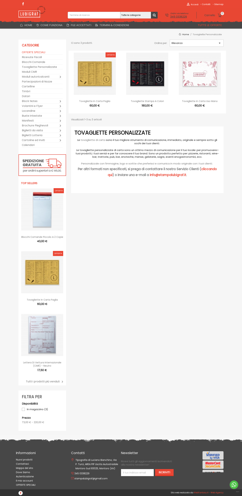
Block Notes (29, 101)
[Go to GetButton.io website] (234, 492)
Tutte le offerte (209, 25)
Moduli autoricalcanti (35, 77)
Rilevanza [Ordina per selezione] (197, 43)
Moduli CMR (29, 72)
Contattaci (22, 464)
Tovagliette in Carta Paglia (42, 299)
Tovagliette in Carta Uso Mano (200, 101)
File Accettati (80, 25)
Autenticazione (25, 476)
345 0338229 (178, 17)
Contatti (206, 4)
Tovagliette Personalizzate (39, 67)
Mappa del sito (24, 468)
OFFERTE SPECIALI (33, 52)
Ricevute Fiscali (32, 57)
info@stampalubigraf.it (168, 175)
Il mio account (24, 480)
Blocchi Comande (33, 62)
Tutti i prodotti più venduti (45, 382)
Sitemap (219, 4)
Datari (26, 96)
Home (28, 25)
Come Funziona (51, 25)
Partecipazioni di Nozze (37, 81)
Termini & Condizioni (114, 25)
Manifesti (28, 121)
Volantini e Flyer (32, 106)
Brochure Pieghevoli (35, 125)
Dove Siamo (23, 472)
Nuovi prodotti (24, 459)
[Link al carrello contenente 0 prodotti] (214, 15)
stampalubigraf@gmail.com (91, 478)
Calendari (28, 145)
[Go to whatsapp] (234, 485)
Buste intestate (32, 116)
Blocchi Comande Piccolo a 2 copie (42, 237)
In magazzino (37, 409)
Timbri (26, 91)
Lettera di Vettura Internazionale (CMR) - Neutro (42, 364)
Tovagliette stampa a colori (147, 101)
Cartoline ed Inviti (33, 140)
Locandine (28, 111)
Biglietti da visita (32, 130)
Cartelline (28, 86)
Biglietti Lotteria (32, 135)
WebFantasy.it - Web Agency (209, 492)
